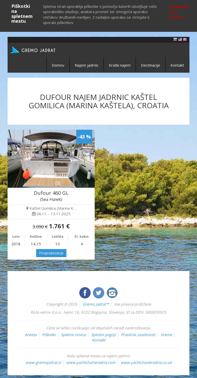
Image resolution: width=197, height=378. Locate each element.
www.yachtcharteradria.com (90, 362)
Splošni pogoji (103, 334)
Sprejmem (178, 6)
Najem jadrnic (86, 65)
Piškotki (49, 334)
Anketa (31, 334)
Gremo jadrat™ (96, 304)
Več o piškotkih (176, 14)
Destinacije (150, 65)
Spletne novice (73, 334)
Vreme (166, 334)
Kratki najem (120, 65)
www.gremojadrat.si (43, 362)
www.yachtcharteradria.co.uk (146, 362)
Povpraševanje (51, 253)
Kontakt (177, 65)
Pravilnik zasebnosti (138, 334)
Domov (58, 65)
